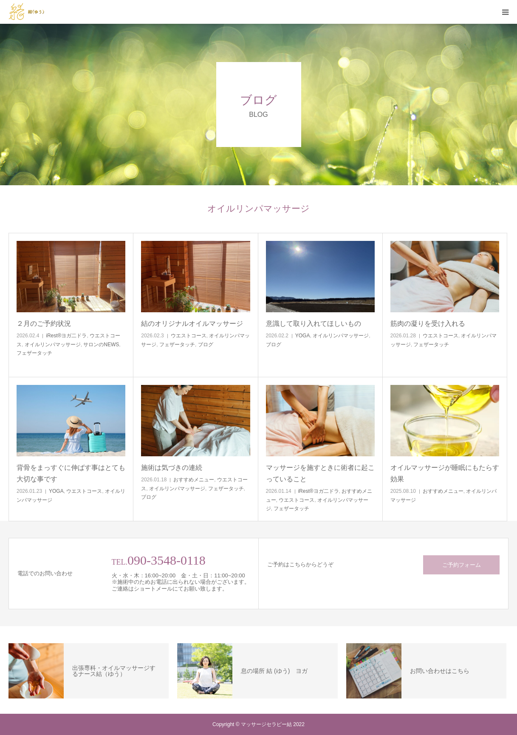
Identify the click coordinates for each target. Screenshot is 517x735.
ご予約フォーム (461, 565)
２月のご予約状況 (44, 323)
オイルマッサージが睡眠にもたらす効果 (444, 473)
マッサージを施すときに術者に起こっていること (320, 473)
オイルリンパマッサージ (53, 345)
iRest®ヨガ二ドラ (66, 336)
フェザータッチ (34, 353)
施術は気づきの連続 (171, 467)
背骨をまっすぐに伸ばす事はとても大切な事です (71, 473)
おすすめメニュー (193, 480)
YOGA (302, 336)
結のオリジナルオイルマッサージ (192, 323)
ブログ (205, 345)
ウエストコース (188, 336)
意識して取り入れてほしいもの (313, 323)
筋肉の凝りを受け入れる (427, 323)
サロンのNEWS (101, 345)
